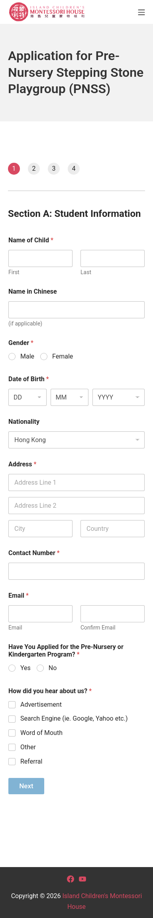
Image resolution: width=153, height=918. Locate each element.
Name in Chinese (32, 291)
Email (15, 627)
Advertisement (41, 704)
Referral (31, 761)
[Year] (118, 397)
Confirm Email (98, 627)
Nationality (23, 421)
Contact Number (34, 553)
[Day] (27, 397)
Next (26, 786)
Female (62, 356)
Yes (25, 668)
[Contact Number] (76, 571)
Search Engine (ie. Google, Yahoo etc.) (74, 718)
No (53, 668)
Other (28, 747)
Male (27, 356)
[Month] (70, 397)
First (14, 272)
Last (85, 272)
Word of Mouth (41, 733)
